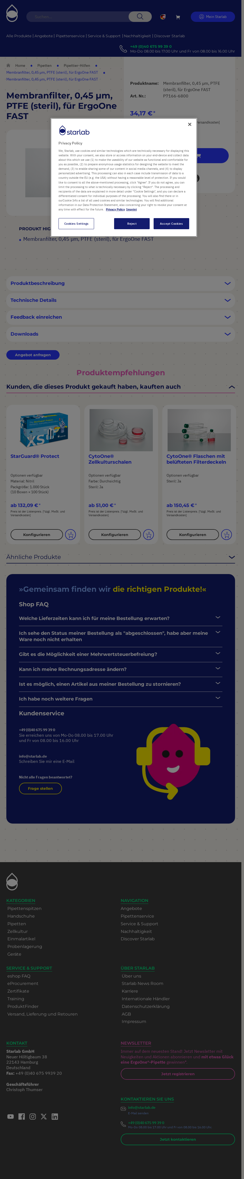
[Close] (190, 124)
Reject (131, 224)
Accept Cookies (171, 224)
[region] (124, 177)
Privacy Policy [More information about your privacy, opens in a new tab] (115, 209)
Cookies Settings (76, 224)
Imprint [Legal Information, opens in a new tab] (131, 209)
